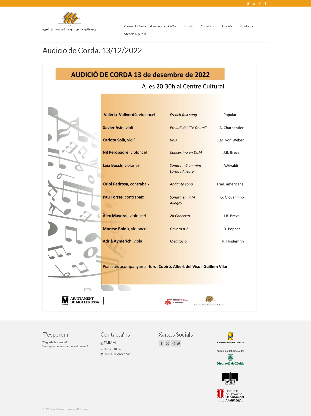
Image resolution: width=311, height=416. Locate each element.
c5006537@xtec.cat (115, 354)
